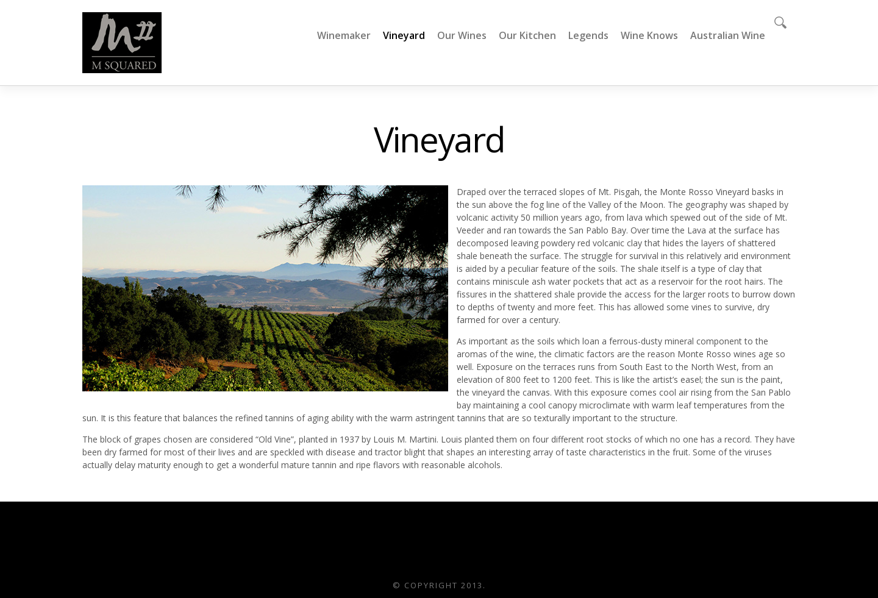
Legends (588, 35)
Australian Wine (727, 35)
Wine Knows (649, 35)
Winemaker (344, 35)
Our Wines (462, 35)
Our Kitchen (527, 35)
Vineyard (404, 35)
